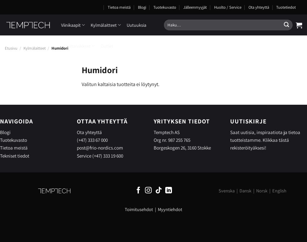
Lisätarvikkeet (79, 46)
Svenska (227, 191)
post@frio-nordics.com (100, 147)
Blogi (142, 7)
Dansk (245, 191)
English (279, 191)
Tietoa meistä (119, 7)
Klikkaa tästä (276, 140)
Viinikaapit (73, 25)
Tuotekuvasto (164, 7)
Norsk (261, 191)
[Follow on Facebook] (138, 190)
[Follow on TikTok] (158, 190)
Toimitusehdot (139, 209)
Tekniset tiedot (14, 155)
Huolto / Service (227, 7)
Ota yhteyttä (258, 7)
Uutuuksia (136, 25)
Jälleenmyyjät (195, 7)
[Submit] (286, 25)
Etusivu (11, 48)
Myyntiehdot (170, 209)
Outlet (107, 46)
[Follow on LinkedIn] (168, 190)
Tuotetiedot (286, 7)
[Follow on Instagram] (148, 190)
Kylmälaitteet (106, 25)
